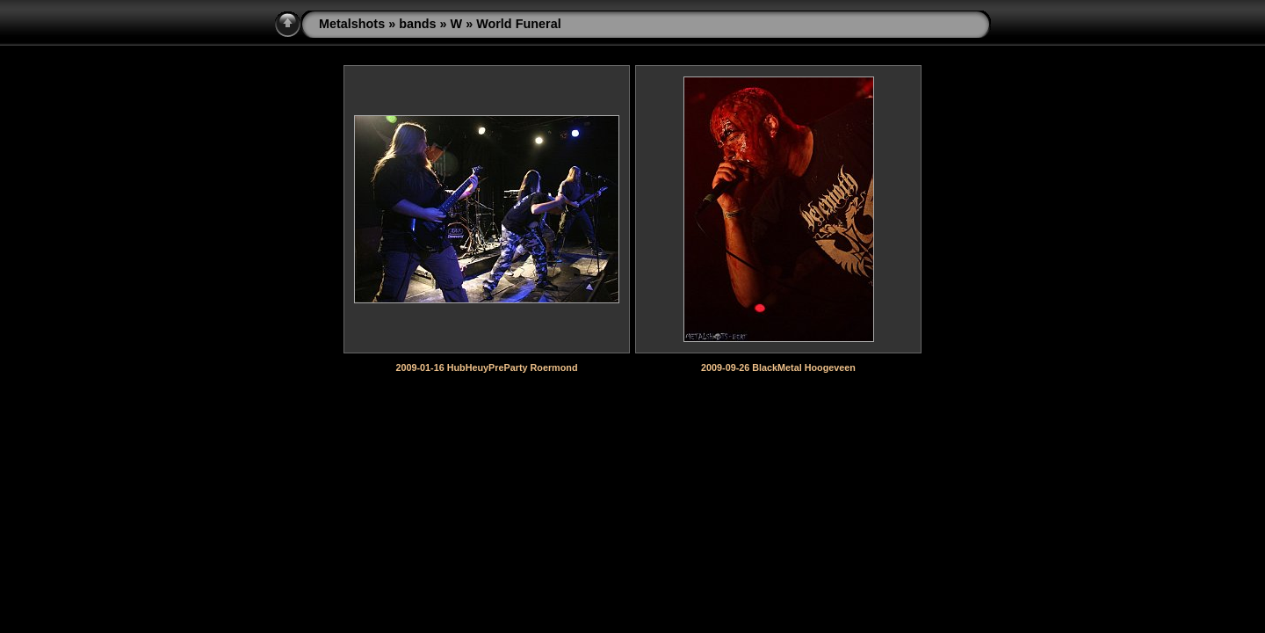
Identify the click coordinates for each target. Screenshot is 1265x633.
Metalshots (352, 24)
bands (417, 24)
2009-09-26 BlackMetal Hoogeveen (778, 367)
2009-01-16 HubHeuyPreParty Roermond (486, 367)
